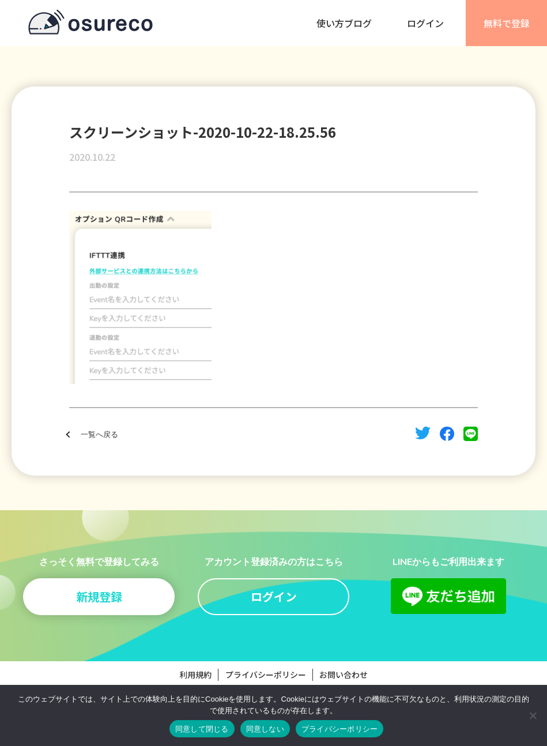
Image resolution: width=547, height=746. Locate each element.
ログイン (425, 23)
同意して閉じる (202, 729)
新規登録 (99, 596)
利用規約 (195, 674)
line (470, 434)
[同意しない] (532, 715)
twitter (423, 433)
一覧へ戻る (99, 434)
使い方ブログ (344, 23)
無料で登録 (507, 23)
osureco (90, 23)
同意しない (265, 729)
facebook (447, 434)
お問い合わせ (343, 674)
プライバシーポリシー (265, 674)
